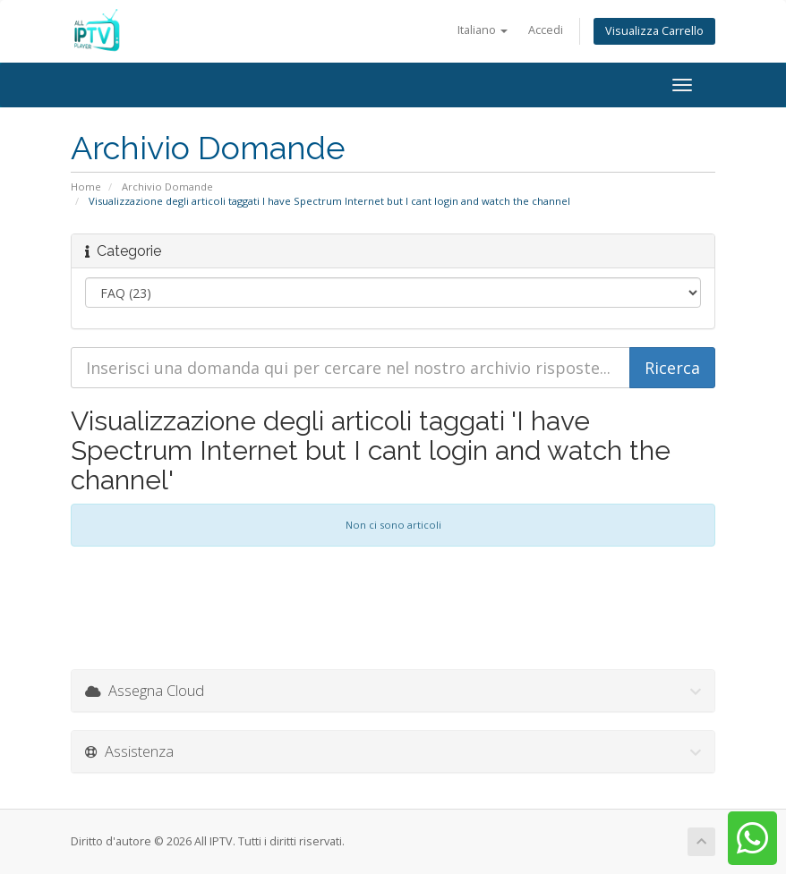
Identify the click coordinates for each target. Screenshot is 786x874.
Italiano (482, 30)
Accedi (545, 30)
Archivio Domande (167, 186)
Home (86, 186)
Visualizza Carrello (654, 30)
